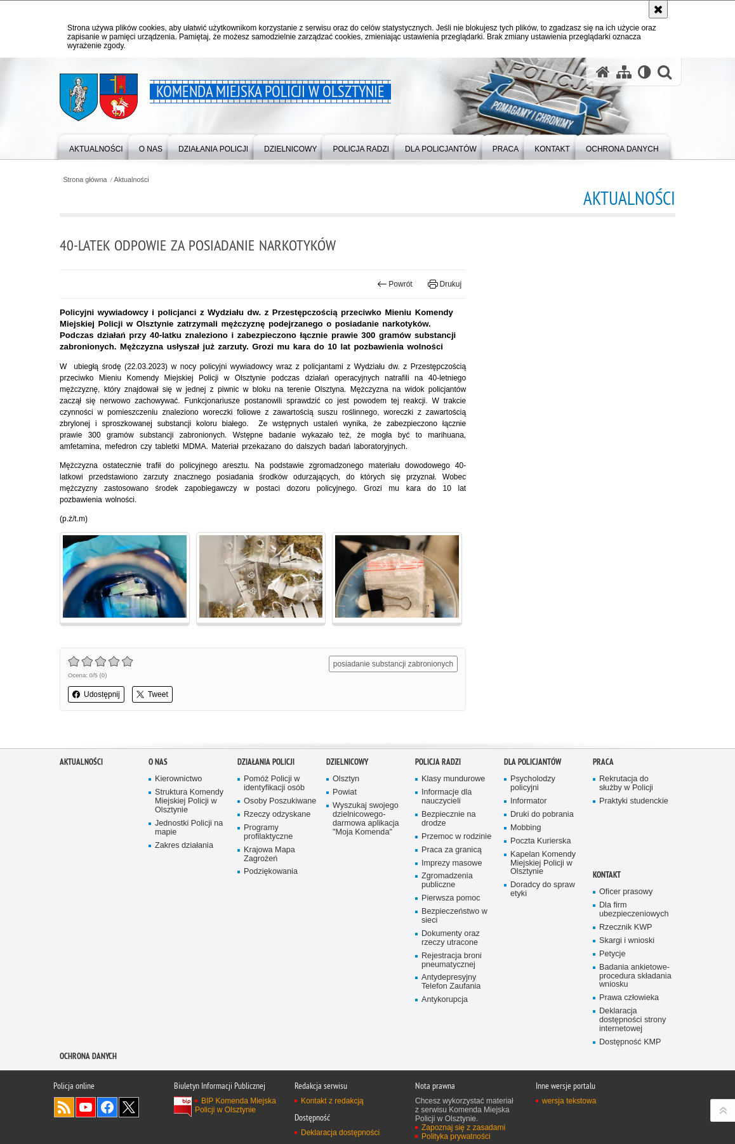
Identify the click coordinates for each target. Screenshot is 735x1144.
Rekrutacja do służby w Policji (626, 783)
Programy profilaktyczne (268, 832)
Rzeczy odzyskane (277, 814)
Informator (528, 801)
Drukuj (444, 284)
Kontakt (607, 874)
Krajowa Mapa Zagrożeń (269, 854)
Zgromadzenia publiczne (447, 880)
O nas (158, 762)
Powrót (395, 284)
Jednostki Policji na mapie (189, 827)
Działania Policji (266, 762)
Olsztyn (346, 779)
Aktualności (131, 179)
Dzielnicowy (347, 762)
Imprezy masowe (451, 863)
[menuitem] (96, 146)
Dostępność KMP (630, 1042)
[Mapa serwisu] (624, 71)
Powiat (345, 792)
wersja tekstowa (569, 1100)
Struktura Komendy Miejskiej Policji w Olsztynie (189, 801)
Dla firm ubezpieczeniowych (633, 909)
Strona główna (85, 179)
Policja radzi (438, 762)
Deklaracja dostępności (340, 1132)
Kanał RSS (64, 1107)
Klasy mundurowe (453, 779)
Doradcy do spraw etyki (542, 889)
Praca (603, 762)
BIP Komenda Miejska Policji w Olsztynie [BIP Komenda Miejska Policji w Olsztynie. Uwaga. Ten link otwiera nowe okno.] (235, 1105)
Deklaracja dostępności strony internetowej (632, 1020)
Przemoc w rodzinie (456, 837)
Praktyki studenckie (633, 801)
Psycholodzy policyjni (532, 783)
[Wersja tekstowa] (644, 71)
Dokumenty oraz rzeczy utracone (450, 938)
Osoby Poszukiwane (280, 801)
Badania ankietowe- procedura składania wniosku (635, 976)
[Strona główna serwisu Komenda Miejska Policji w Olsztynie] (603, 71)
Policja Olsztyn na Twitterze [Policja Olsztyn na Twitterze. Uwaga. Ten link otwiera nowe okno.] (129, 1107)
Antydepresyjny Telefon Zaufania (450, 982)
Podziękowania (271, 872)
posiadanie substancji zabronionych (393, 664)
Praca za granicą (451, 850)
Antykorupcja (444, 1000)
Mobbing (525, 828)
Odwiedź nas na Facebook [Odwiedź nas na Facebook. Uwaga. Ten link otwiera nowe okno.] (107, 1107)
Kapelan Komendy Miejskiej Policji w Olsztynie (543, 863)
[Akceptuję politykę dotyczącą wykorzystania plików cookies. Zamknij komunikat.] (658, 9)
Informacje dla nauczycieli (446, 796)
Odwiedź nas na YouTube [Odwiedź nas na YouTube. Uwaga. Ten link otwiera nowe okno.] (86, 1107)
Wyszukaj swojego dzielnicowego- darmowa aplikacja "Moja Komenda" (366, 819)
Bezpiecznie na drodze (448, 819)
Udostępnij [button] (96, 694)
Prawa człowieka (629, 998)
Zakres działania (184, 846)
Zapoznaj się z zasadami (463, 1127)
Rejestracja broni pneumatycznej (451, 960)
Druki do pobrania (542, 814)
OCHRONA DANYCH (88, 1056)
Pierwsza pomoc (450, 898)
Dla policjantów (532, 762)
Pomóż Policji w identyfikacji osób (274, 783)
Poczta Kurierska (540, 841)
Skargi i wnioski (626, 941)
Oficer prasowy (625, 892)
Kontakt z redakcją (332, 1100)
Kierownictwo (178, 779)
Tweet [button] (152, 694)
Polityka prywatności (456, 1136)
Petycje (612, 954)
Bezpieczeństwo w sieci (454, 916)
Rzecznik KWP (625, 927)
